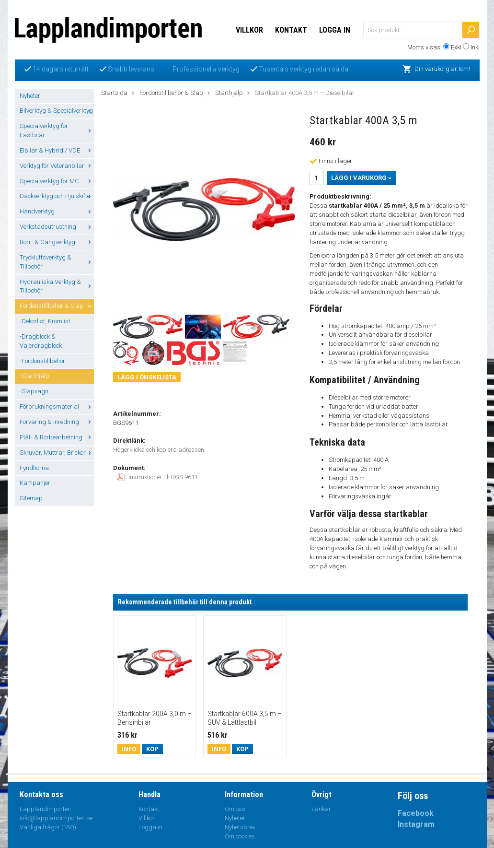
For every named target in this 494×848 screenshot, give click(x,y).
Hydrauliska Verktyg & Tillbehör (57, 286)
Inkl (475, 47)
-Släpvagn (34, 391)
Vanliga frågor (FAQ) (48, 827)
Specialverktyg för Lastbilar (57, 130)
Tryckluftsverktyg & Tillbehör (57, 262)
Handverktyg (57, 211)
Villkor (249, 30)
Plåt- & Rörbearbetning (57, 437)
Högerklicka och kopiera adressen (158, 449)
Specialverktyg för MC (57, 181)
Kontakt (291, 30)
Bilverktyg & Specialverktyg (57, 110)
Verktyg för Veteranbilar (57, 165)
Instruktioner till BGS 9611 (157, 477)
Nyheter (30, 95)
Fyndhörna (34, 467)
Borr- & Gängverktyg (57, 242)
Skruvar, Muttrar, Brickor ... (57, 452)
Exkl (456, 47)
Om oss (235, 809)
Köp (152, 749)
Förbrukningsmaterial (57, 406)
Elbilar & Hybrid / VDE (57, 150)
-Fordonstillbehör (42, 361)
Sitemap (31, 498)
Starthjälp (229, 92)
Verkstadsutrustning (57, 226)
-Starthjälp (34, 375)
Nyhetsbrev (240, 827)
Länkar (321, 809)
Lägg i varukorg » (361, 177)
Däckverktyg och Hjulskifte (57, 196)
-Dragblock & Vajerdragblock (41, 341)
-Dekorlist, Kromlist (45, 321)
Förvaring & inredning (57, 421)
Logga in (334, 30)
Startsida (114, 92)
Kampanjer (35, 482)
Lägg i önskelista (146, 377)
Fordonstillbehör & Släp (57, 305)
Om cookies (240, 836)
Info (129, 749)
